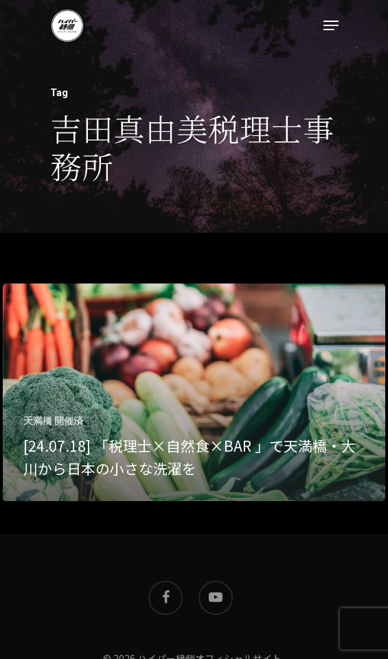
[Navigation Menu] (331, 25)
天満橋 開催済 (53, 420)
